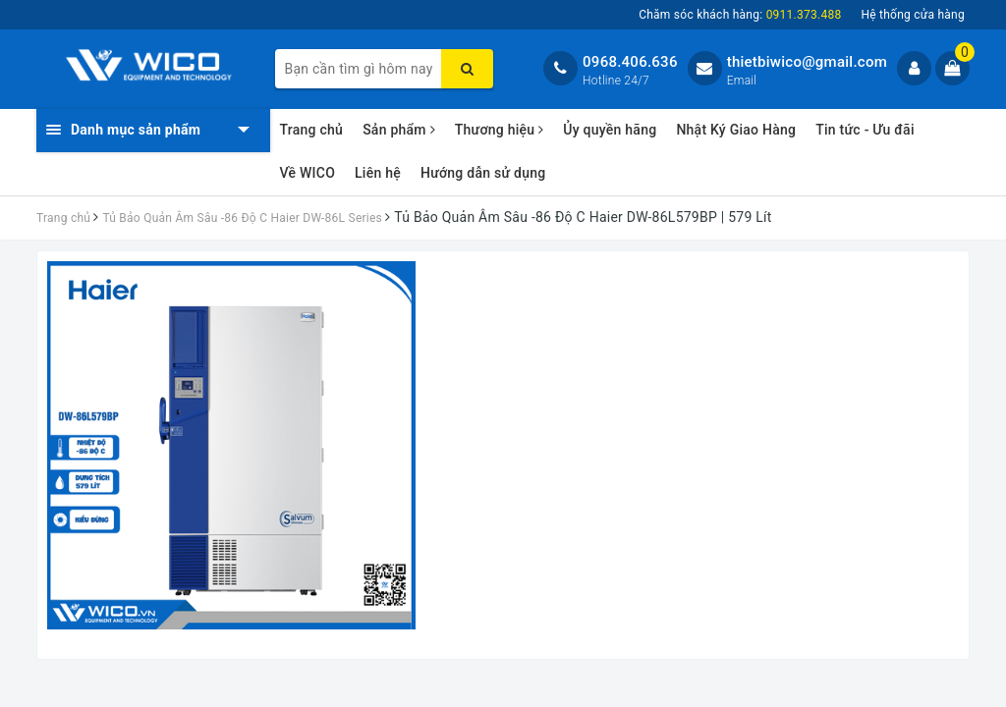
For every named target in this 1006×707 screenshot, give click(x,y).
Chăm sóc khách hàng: (740, 15)
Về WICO (308, 173)
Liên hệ (378, 173)
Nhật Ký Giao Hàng (736, 129)
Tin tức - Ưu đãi (865, 129)
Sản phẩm (399, 129)
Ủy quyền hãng (609, 129)
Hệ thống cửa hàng (913, 15)
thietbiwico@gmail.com (807, 62)
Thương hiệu (499, 129)
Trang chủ (312, 129)
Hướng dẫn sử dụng (482, 173)
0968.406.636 (630, 62)
